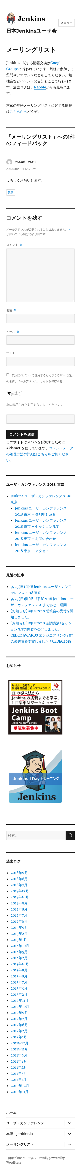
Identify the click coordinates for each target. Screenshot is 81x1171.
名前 (11, 310)
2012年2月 (19, 1031)
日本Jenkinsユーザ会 (31, 31)
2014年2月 (19, 958)
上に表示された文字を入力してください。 (35, 404)
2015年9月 (19, 927)
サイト (10, 353)
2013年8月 (19, 976)
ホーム (11, 1112)
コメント (14, 245)
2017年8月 (19, 909)
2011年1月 (18, 1079)
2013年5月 (19, 988)
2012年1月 (19, 1037)
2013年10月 (20, 964)
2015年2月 (19, 933)
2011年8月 (19, 1061)
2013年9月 (19, 970)
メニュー (66, 23)
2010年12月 (20, 1085)
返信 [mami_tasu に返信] (11, 192)
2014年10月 (20, 946)
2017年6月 (19, 921)
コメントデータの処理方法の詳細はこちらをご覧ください (39, 454)
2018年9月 (19, 873)
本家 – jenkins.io (19, 1134)
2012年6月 (19, 1025)
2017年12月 (20, 891)
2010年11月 (20, 1092)
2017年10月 (20, 897)
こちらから (18, 111)
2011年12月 (20, 1043)
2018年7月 (19, 885)
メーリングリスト (20, 1144)
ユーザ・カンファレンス (25, 1123)
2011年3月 (19, 1073)
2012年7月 (19, 1019)
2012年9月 (19, 1012)
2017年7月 (19, 915)
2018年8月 (19, 879)
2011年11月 (19, 1049)
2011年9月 (19, 1055)
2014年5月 (19, 952)
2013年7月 (19, 982)
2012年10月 (20, 1006)
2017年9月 (19, 903)
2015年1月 (19, 939)
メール (12, 331)
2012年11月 (20, 1000)
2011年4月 (19, 1067)
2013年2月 (19, 994)
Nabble (40, 87)
